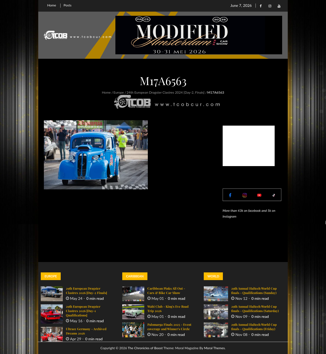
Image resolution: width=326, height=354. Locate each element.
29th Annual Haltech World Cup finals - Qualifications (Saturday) (255, 308)
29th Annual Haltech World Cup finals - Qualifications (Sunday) (254, 290)
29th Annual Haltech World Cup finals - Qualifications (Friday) (254, 326)
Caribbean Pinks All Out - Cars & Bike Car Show (166, 290)
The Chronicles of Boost (145, 348)
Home (51, 5)
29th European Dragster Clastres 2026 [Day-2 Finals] (86, 290)
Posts (68, 5)
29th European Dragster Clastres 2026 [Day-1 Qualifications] (83, 310)
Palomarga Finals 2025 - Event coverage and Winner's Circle (169, 326)
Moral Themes (214, 348)
